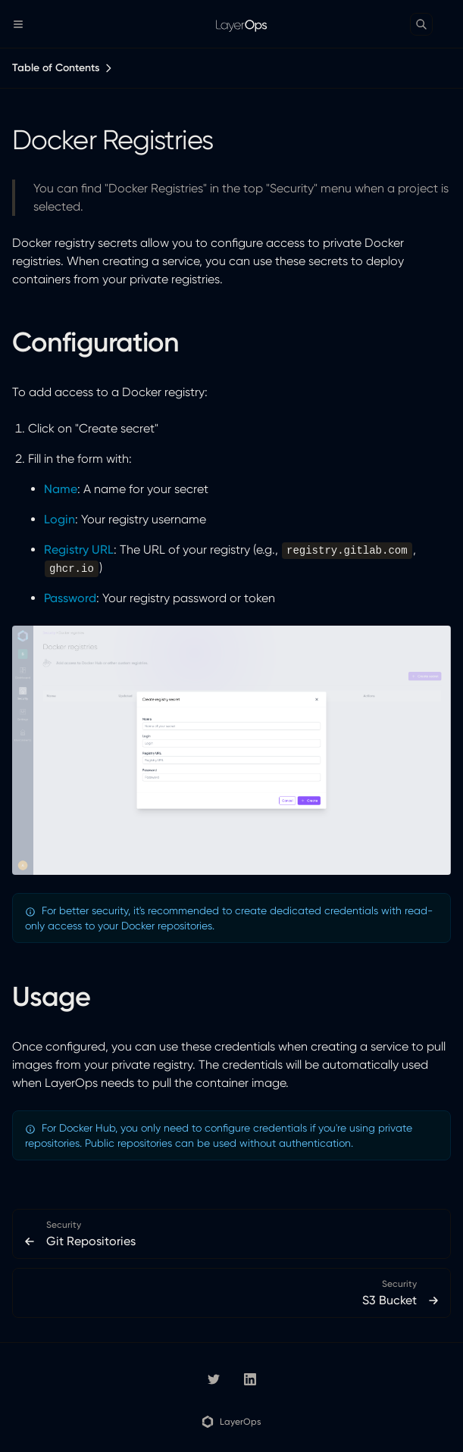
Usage (51, 996)
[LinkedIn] (250, 1379)
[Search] (421, 24)
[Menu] (24, 24)
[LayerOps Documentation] (231, 24)
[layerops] (214, 1379)
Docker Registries (112, 140)
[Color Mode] (451, 24)
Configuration (95, 342)
